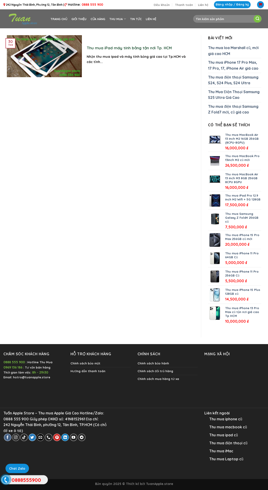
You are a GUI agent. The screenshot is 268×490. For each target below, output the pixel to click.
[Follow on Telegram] (82, 437)
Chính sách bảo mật (85, 363)
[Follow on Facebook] (7, 437)
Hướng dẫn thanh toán (87, 371)
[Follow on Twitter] (32, 437)
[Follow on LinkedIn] (65, 437)
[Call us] (48, 437)
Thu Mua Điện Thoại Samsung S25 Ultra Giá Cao (234, 95)
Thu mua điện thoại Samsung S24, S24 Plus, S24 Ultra (233, 80)
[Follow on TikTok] (24, 437)
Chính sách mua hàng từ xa (158, 379)
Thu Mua (117, 19)
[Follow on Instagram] (16, 437)
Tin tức (136, 19)
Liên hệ (203, 5)
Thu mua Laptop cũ (226, 459)
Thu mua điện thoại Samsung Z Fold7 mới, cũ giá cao (233, 109)
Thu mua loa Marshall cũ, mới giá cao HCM (233, 50)
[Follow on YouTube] (73, 437)
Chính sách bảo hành (153, 363)
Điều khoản (162, 5)
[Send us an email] (40, 437)
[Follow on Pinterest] (57, 437)
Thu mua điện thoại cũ (228, 443)
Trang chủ (58, 19)
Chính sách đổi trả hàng (155, 371)
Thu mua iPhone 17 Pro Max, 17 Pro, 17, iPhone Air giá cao (233, 65)
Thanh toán (184, 5)
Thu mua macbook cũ (228, 427)
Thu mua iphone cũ (225, 419)
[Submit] (257, 19)
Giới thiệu (78, 19)
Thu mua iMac (221, 451)
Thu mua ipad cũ (223, 435)
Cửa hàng (98, 19)
